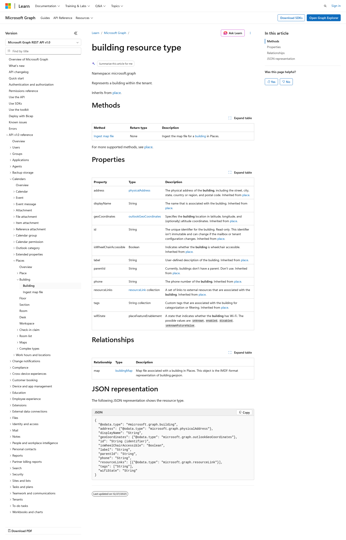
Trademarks (183, 527)
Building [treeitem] (28, 259)
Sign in (336, 6)
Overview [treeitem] (18, 115)
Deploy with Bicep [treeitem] (21, 90)
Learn (95, 33)
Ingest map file (104, 136)
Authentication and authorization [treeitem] (31, 58)
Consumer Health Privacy (127, 527)
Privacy (96, 527)
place (117, 92)
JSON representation (281, 58)
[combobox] (43, 42)
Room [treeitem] (23, 284)
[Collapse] (75, 33)
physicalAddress (139, 190)
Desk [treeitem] (22, 291)
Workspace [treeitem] (26, 297)
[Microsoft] (8, 6)
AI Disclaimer (14, 527)
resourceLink (137, 290)
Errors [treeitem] (13, 102)
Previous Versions (40, 527)
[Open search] (325, 6)
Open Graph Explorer (323, 18)
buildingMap (123, 370)
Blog (60, 527)
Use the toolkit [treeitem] (19, 83)
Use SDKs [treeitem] (15, 77)
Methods (273, 41)
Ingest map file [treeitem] (33, 266)
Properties (274, 47)
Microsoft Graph (115, 33)
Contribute (79, 527)
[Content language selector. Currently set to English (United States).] (25, 516)
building (200, 136)
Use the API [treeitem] (17, 71)
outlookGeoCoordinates (145, 216)
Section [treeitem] (24, 278)
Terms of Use (161, 527)
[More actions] (250, 33)
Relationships (276, 53)
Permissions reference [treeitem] (23, 64)
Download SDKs (291, 18)
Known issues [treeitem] (18, 96)
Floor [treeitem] (22, 272)
